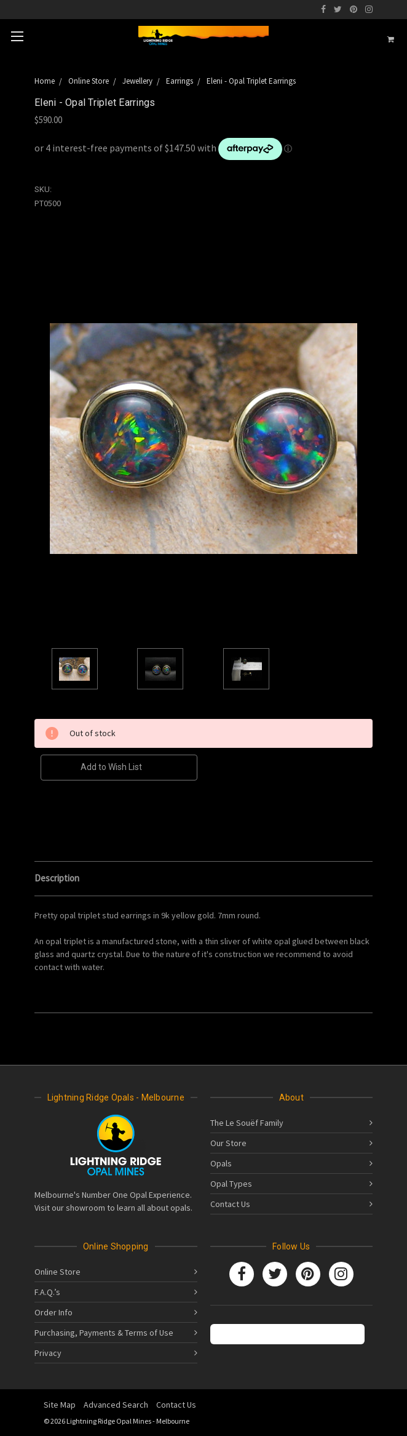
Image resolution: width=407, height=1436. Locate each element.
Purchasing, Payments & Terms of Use (103, 1332)
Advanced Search (116, 1404)
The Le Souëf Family (246, 1122)
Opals (221, 1163)
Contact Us (230, 1203)
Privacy (47, 1352)
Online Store (57, 1271)
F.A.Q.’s (47, 1292)
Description (56, 878)
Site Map (60, 1404)
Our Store (228, 1143)
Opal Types (231, 1183)
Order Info (53, 1312)
